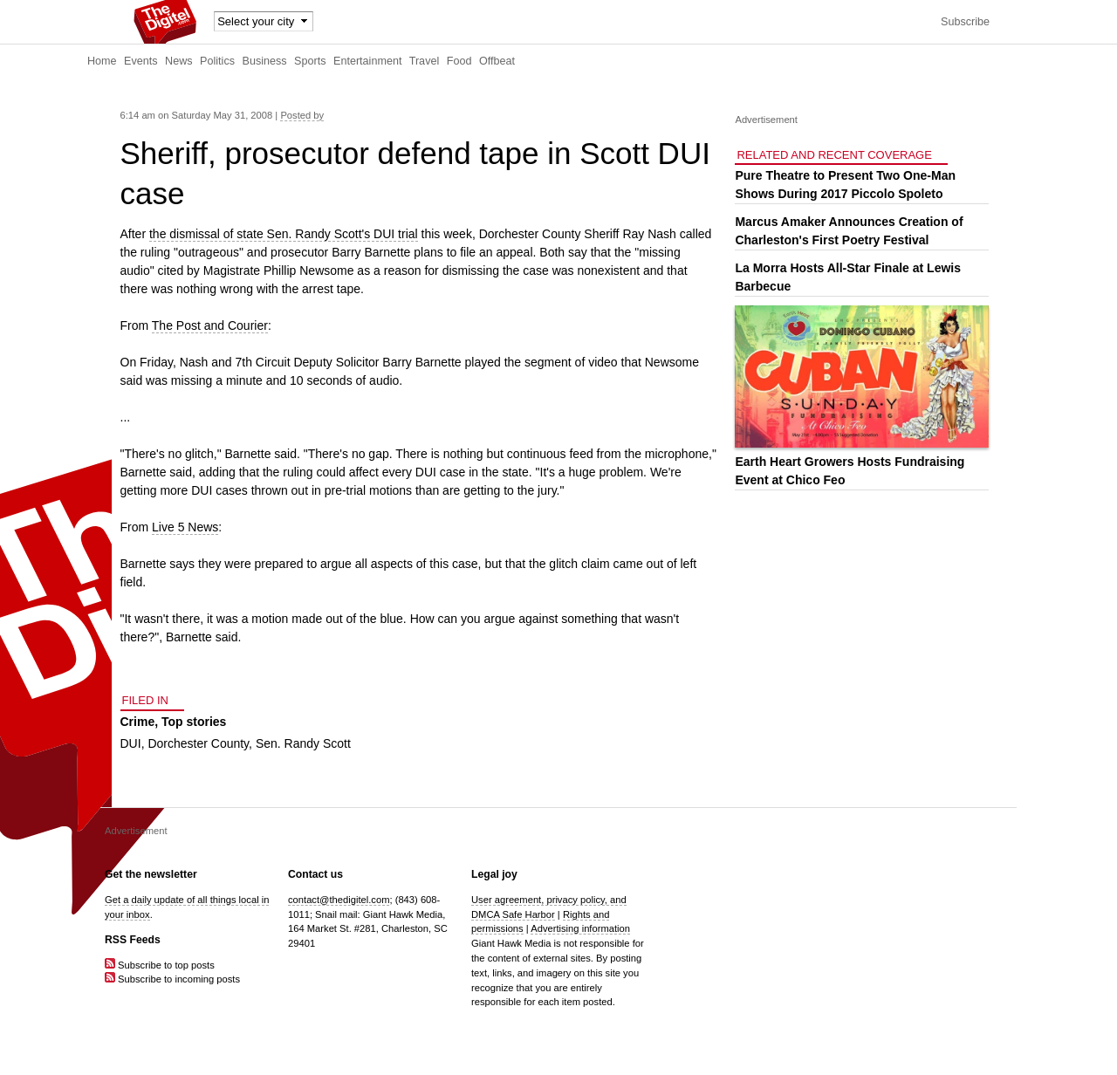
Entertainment (367, 61)
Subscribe (965, 22)
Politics (217, 61)
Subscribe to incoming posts (172, 979)
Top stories (193, 722)
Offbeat (497, 61)
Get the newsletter (151, 874)
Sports (310, 61)
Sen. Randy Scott (303, 743)
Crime (137, 722)
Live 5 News (185, 527)
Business (265, 61)
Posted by (302, 115)
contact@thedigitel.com (338, 899)
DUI (130, 743)
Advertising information (580, 928)
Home (102, 61)
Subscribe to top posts (160, 965)
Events (141, 61)
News (179, 61)
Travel (424, 61)
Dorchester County (198, 743)
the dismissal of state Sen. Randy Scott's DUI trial (283, 234)
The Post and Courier (210, 325)
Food (459, 61)
